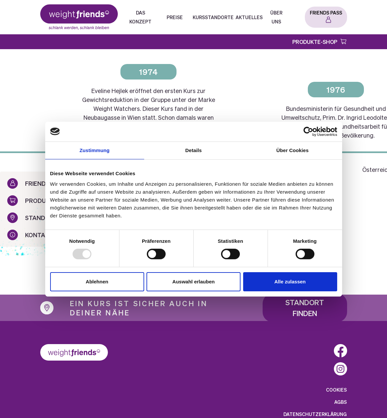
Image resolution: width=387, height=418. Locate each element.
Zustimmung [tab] (95, 150)
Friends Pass (326, 13)
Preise (175, 17)
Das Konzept (140, 17)
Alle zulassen (290, 281)
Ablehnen (97, 281)
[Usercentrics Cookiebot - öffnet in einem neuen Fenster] (308, 131)
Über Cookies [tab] (292, 150)
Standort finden (304, 308)
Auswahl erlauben (193, 281)
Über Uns (276, 17)
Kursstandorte (213, 17)
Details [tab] (193, 150)
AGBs (340, 402)
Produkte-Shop (314, 41)
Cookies (336, 390)
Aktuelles (249, 17)
